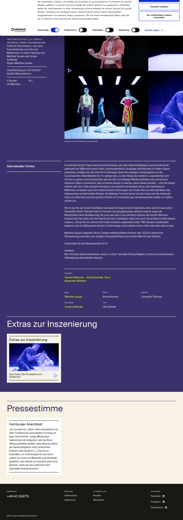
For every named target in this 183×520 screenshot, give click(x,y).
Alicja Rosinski (94, 277)
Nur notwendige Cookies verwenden (159, 25)
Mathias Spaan (73, 296)
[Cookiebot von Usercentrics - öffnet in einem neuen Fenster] (18, 39)
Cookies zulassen (159, 7)
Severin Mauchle (75, 277)
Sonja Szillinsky (73, 306)
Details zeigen (152, 39)
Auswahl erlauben (159, 15)
